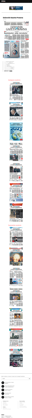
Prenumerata (5, 405)
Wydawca (4, 403)
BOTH (5, 417)
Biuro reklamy (5, 404)
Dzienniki (8, 65)
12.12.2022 (12, 68)
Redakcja (4, 402)
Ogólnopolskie (9, 66)
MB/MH (11, 417)
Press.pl (21, 403)
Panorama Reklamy (23, 406)
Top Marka (21, 405)
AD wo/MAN (22, 404)
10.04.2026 (12, 67)
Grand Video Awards (23, 407)
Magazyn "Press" (22, 402)
